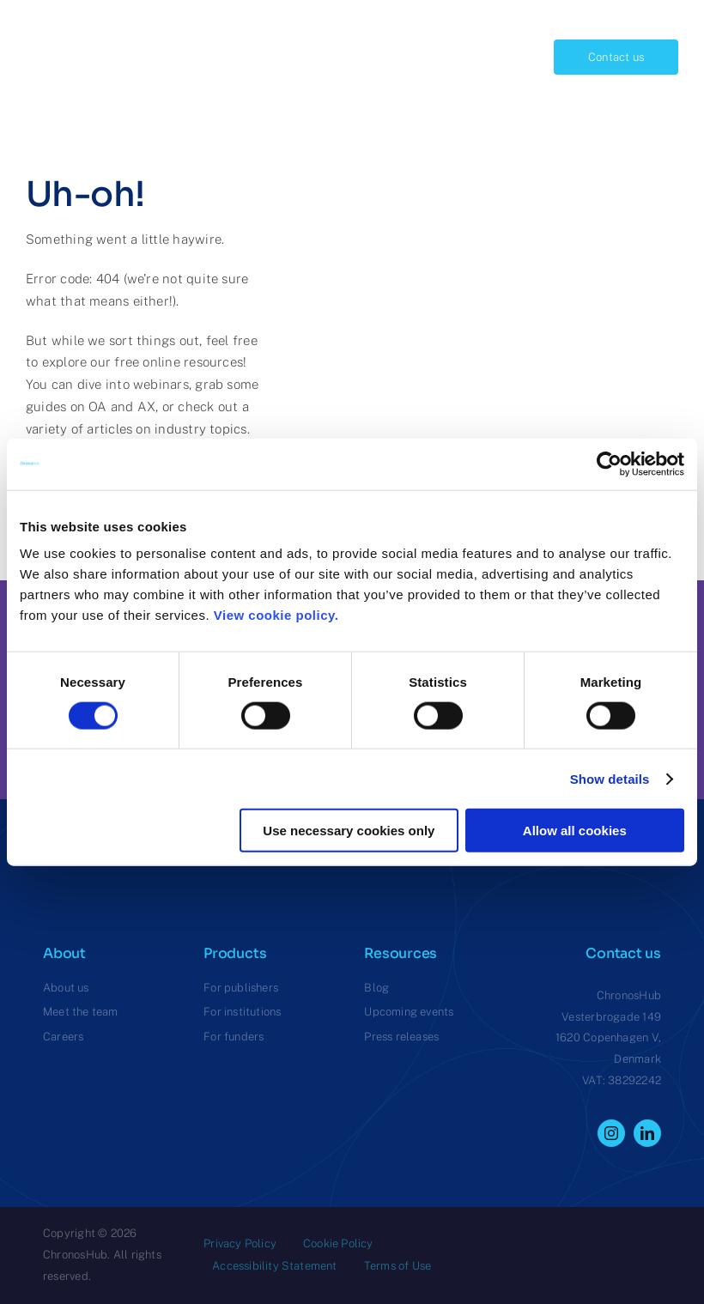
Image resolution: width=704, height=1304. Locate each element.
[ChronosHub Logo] (69, 21)
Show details (610, 778)
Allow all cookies (575, 830)
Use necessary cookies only (348, 830)
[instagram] (611, 1133)
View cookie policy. (280, 615)
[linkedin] (647, 1133)
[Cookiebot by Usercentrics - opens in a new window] (609, 463)
